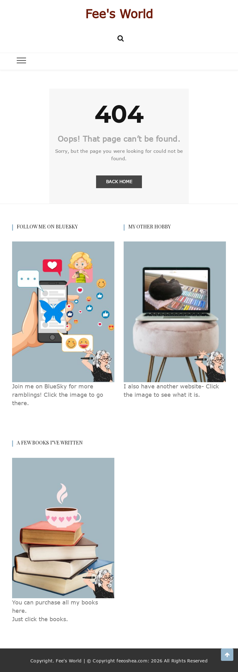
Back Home (119, 181)
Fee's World (119, 14)
